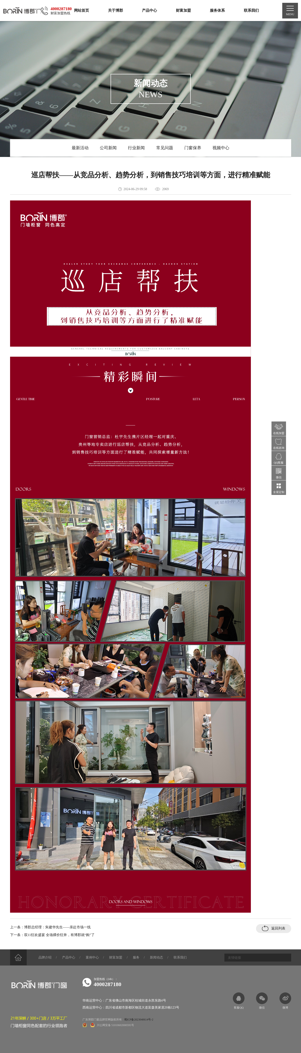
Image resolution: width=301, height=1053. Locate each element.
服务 (137, 957)
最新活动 (79, 148)
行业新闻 (136, 148)
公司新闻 (107, 148)
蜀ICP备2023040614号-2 (138, 1020)
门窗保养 (193, 148)
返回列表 (273, 928)
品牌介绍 (45, 957)
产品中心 (69, 957)
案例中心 (93, 957)
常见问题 (164, 148)
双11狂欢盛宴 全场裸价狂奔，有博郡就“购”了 (59, 935)
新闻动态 (158, 957)
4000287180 (108, 984)
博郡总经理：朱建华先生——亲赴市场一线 (57, 927)
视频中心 (222, 148)
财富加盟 (117, 957)
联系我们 (182, 957)
